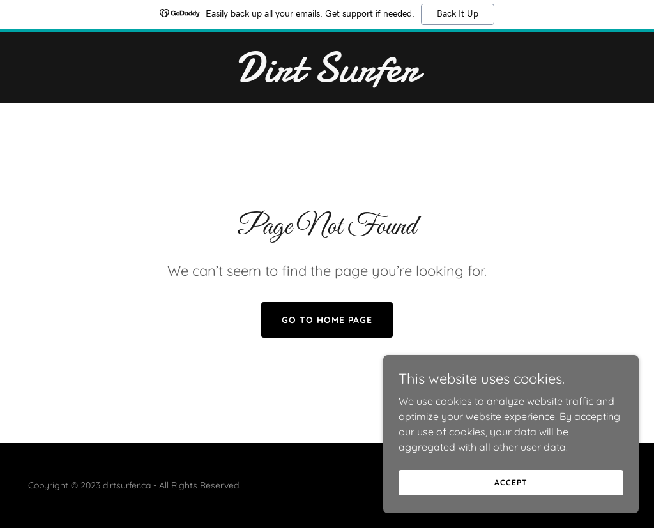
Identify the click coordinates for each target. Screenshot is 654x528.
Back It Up (457, 14)
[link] (326, 78)
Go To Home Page (327, 320)
